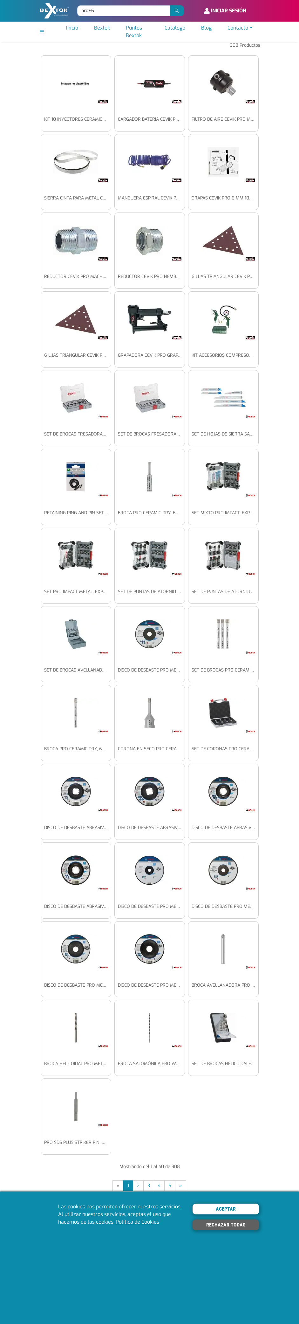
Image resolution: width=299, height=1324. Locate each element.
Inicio (72, 27)
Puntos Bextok (134, 31)
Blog (206, 27)
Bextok (102, 27)
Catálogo (175, 27)
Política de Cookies (137, 1222)
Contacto (238, 27)
